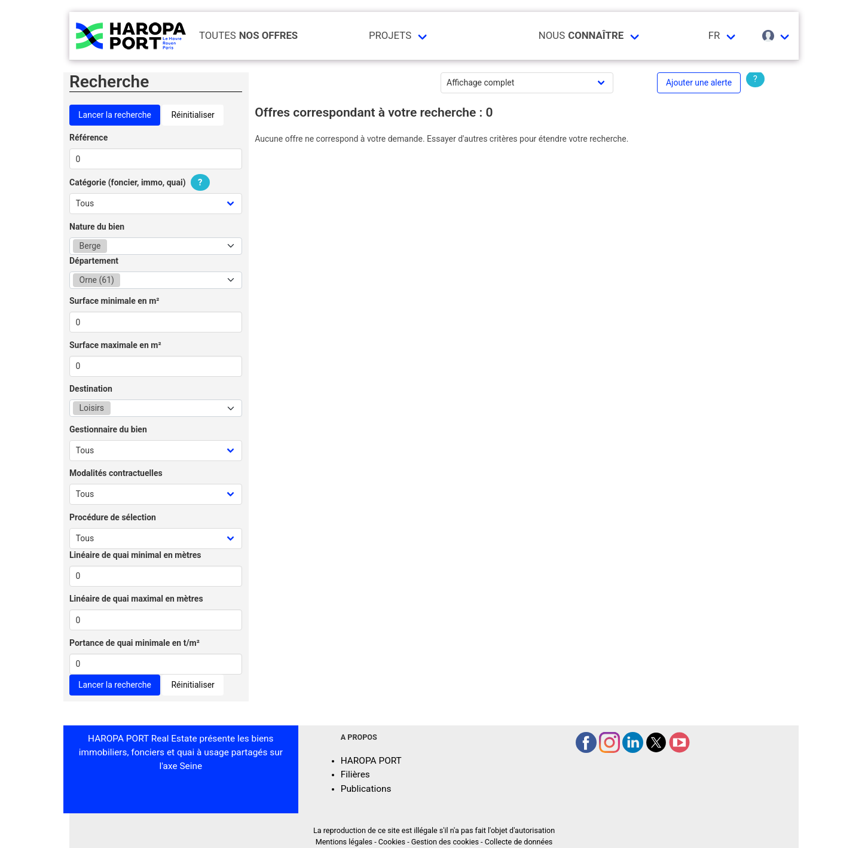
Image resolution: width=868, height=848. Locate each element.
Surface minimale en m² (114, 301)
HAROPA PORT (371, 760)
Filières (355, 774)
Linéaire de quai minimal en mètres (135, 555)
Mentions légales (344, 841)
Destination (90, 389)
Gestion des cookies (445, 841)
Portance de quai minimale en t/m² (134, 643)
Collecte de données (519, 841)
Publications (366, 788)
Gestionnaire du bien (108, 429)
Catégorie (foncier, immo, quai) (141, 182)
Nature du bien (96, 226)
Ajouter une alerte (699, 82)
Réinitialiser (192, 115)
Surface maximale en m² (115, 345)
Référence (88, 137)
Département (93, 261)
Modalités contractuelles (116, 473)
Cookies (391, 841)
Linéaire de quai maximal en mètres (136, 598)
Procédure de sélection (112, 517)
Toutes (248, 35)
